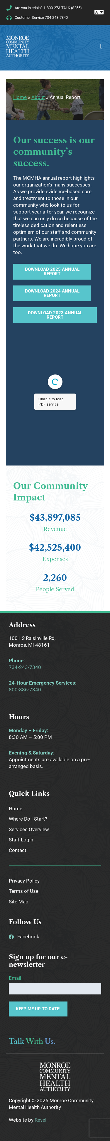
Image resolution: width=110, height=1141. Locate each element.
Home (20, 97)
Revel (40, 1120)
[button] (101, 46)
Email (15, 978)
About (38, 97)
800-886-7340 (25, 690)
